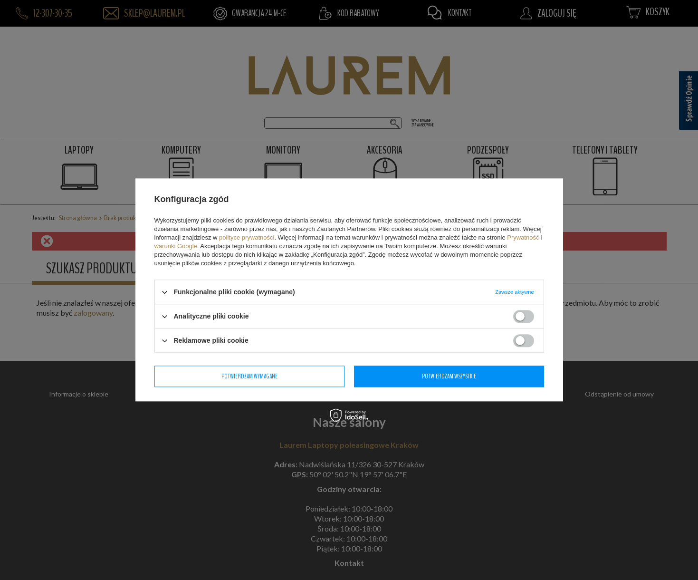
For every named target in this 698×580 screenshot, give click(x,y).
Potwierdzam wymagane (249, 376)
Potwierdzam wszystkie (449, 376)
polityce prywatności (246, 237)
